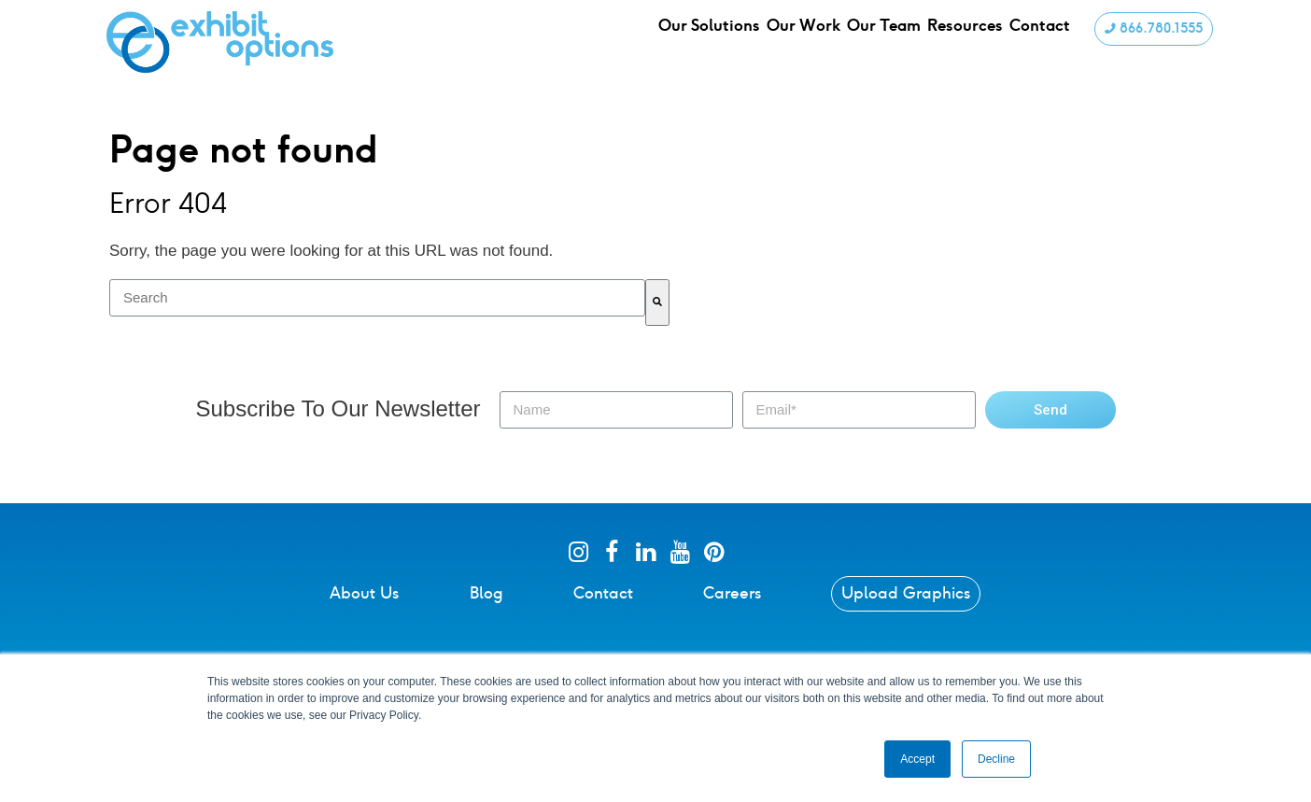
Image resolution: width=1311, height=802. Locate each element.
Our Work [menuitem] (807, 41)
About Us (364, 593)
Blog (486, 593)
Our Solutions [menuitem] (711, 41)
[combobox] (377, 298)
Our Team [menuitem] (890, 41)
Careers (732, 593)
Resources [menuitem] (975, 41)
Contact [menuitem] (1052, 41)
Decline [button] (996, 759)
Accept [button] (917, 759)
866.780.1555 (1152, 41)
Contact (603, 593)
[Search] (657, 302)
